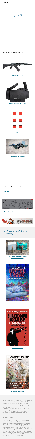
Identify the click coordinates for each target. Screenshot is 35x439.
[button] (2, 2)
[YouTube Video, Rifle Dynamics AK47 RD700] (17, 37)
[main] (17, 15)
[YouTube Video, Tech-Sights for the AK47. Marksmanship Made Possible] (17, 172)
